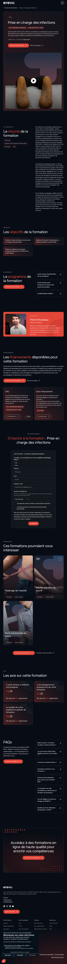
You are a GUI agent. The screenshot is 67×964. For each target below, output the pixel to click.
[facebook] (4, 906)
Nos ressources (53, 923)
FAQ (50, 929)
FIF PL (20, 926)
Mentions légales (59, 954)
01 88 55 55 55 (7, 900)
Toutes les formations (11, 8)
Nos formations (7, 920)
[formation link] (18, 577)
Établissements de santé (40, 929)
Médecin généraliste (8, 926)
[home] (9, 3)
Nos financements (23, 920)
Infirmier (5, 923)
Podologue (6, 929)
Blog (50, 926)
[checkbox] (33, 464)
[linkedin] (10, 906)
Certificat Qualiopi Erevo (57, 957)
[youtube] (13, 906)
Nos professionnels (39, 926)
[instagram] (7, 906)
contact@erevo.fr (8, 902)
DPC (20, 923)
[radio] (33, 463)
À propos (36, 920)
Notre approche (38, 923)
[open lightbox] (33, 81)
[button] (62, 3)
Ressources (52, 920)
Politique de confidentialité (46, 954)
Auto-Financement (24, 929)
